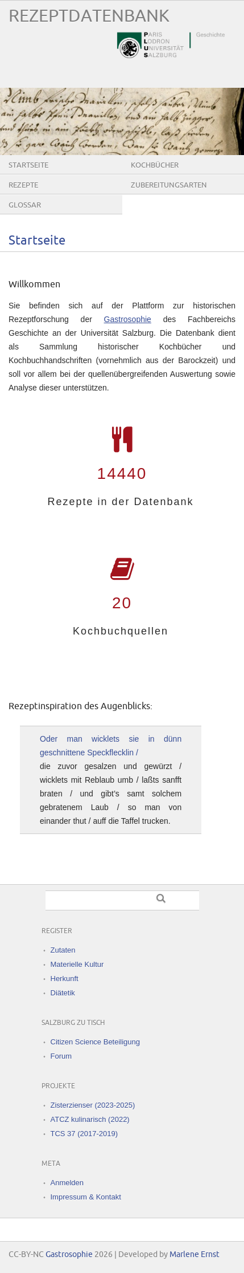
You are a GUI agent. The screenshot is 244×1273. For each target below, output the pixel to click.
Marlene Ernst (194, 1254)
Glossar (25, 205)
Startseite (28, 165)
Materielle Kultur (77, 964)
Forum (61, 1056)
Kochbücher (155, 165)
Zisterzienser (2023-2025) (93, 1105)
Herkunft (64, 978)
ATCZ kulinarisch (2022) (90, 1119)
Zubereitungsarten (169, 185)
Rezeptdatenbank (89, 16)
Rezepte (23, 185)
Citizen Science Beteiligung (95, 1042)
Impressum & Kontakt (86, 1197)
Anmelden (67, 1182)
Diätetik (63, 993)
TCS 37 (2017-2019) (84, 1133)
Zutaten (63, 950)
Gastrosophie (127, 319)
